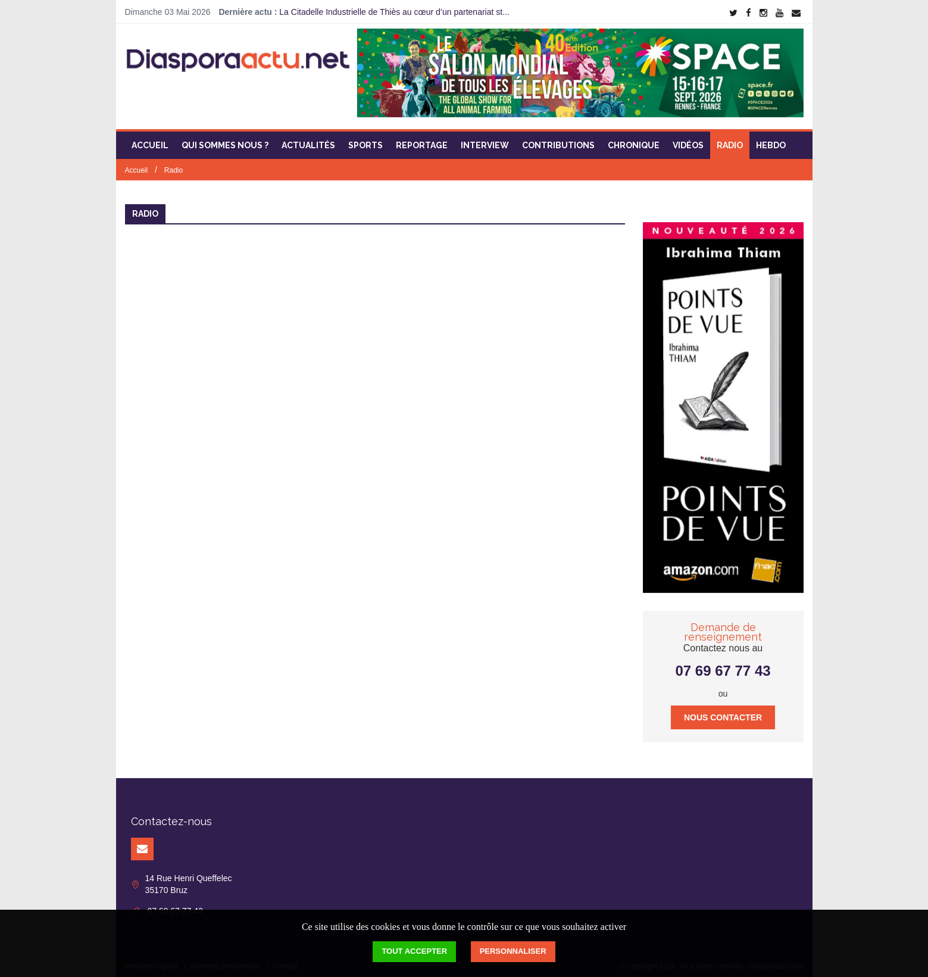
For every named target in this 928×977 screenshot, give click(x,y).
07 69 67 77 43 (722, 664)
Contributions (558, 138)
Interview (485, 138)
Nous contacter (723, 710)
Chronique (634, 138)
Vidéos (688, 138)
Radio (730, 138)
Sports (365, 138)
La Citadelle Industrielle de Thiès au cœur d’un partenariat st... (394, 12)
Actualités (308, 138)
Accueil (150, 138)
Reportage (422, 138)
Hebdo (771, 138)
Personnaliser (513, 951)
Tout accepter (414, 951)
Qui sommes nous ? (225, 138)
